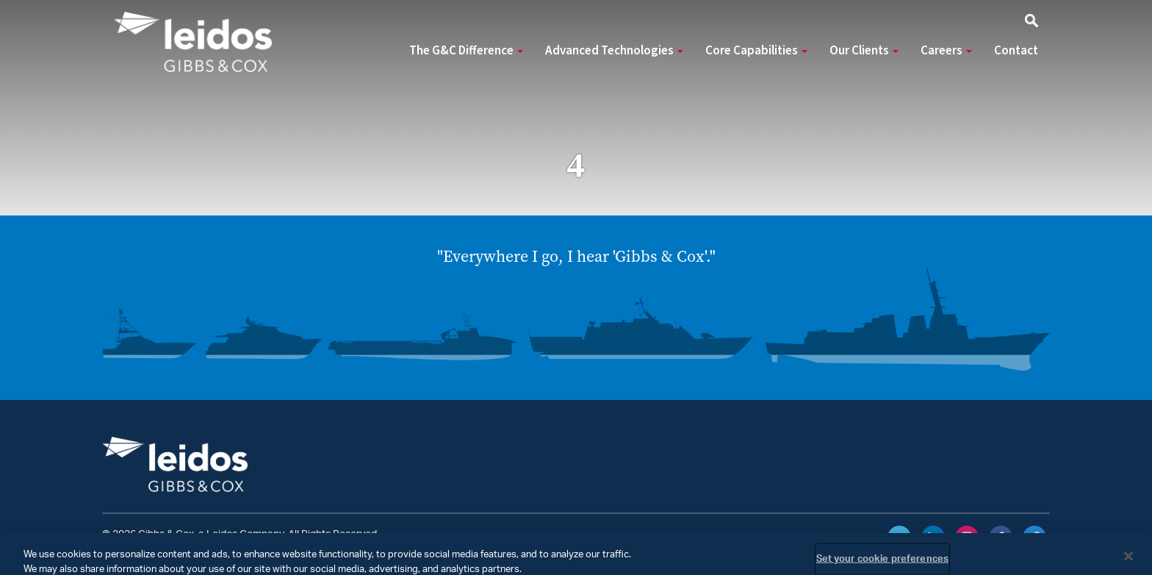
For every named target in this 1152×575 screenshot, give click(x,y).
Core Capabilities (756, 51)
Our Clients (864, 51)
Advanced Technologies (614, 51)
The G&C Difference (466, 51)
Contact (1016, 51)
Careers (946, 51)
